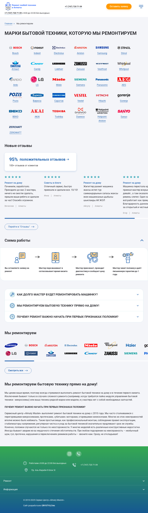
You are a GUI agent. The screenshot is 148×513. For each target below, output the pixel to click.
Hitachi (102, 100)
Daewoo (80, 116)
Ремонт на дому (13, 182)
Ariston (80, 53)
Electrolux (59, 53)
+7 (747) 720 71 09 (73, 6)
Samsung (102, 53)
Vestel (80, 100)
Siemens (80, 85)
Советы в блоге (52, 182)
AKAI (37, 116)
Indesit (37, 53)
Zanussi (80, 69)
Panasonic (102, 85)
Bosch (15, 53)
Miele (59, 85)
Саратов (58, 100)
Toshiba (59, 116)
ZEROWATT (16, 132)
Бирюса (37, 100)
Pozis (15, 100)
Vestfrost (102, 69)
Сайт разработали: (39, 505)
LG (37, 85)
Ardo (15, 85)
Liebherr (59, 69)
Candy (37, 69)
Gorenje (124, 100)
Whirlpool (124, 69)
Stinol (124, 53)
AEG (124, 85)
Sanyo (124, 116)
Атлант (15, 69)
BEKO (15, 116)
